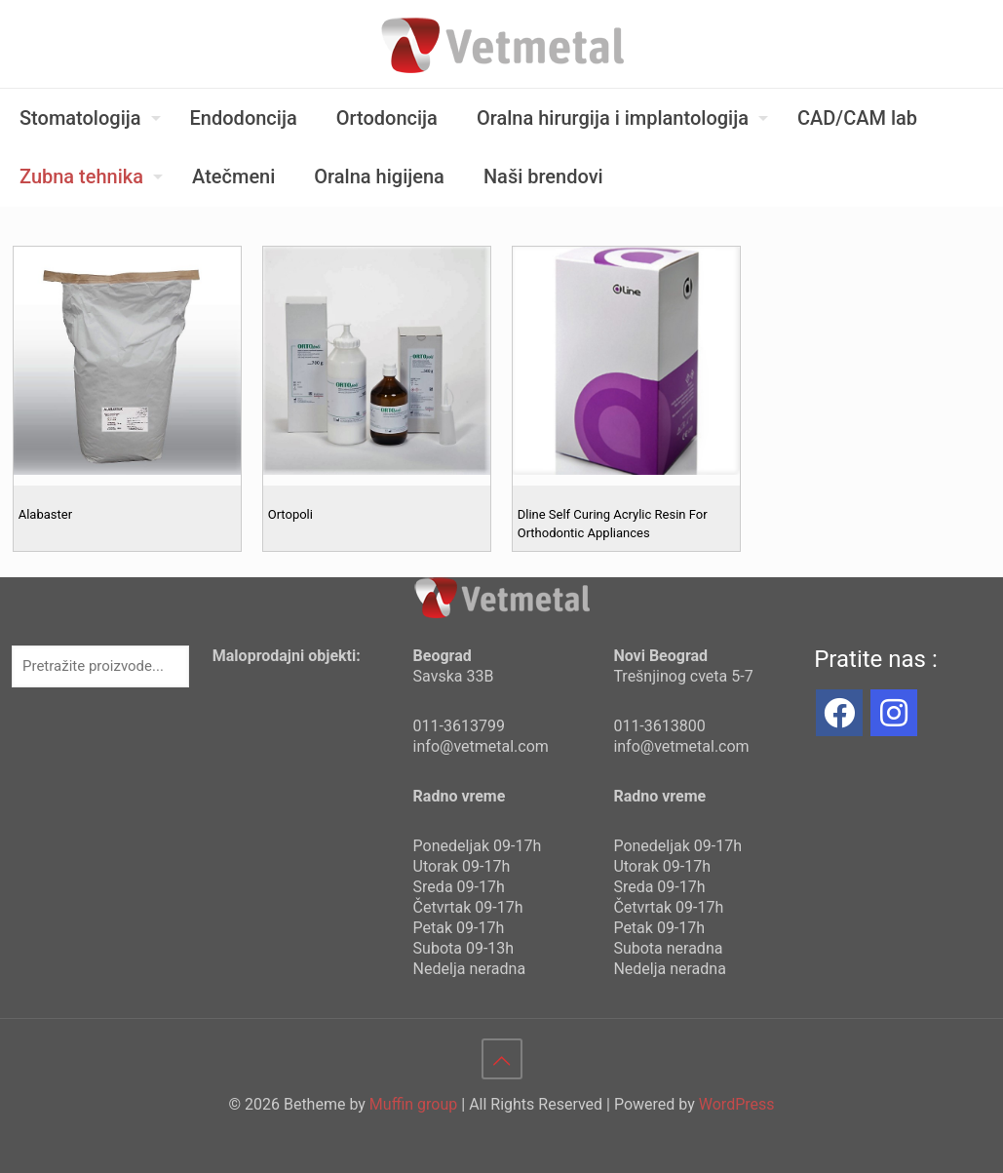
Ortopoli (290, 514)
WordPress (737, 1104)
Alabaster (45, 514)
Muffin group (413, 1104)
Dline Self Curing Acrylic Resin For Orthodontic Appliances (613, 523)
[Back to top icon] (502, 1058)
